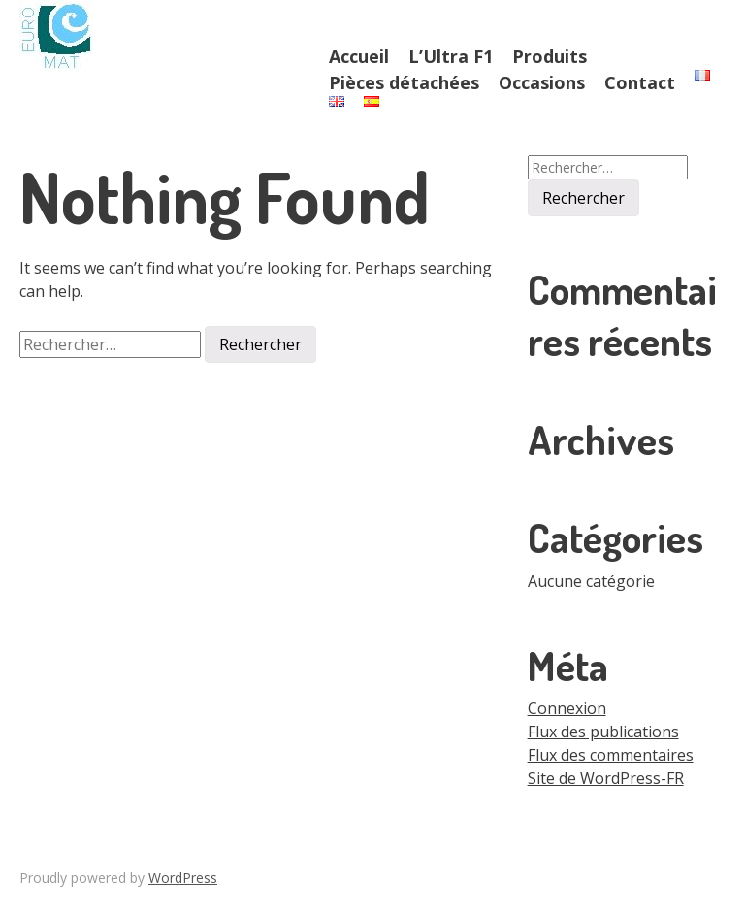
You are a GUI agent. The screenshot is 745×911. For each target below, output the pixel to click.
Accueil (359, 56)
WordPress (182, 877)
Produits (549, 56)
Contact (639, 82)
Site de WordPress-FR (606, 778)
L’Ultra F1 (450, 56)
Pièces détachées (404, 82)
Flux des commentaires (611, 754)
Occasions (542, 82)
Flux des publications (603, 731)
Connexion (567, 708)
